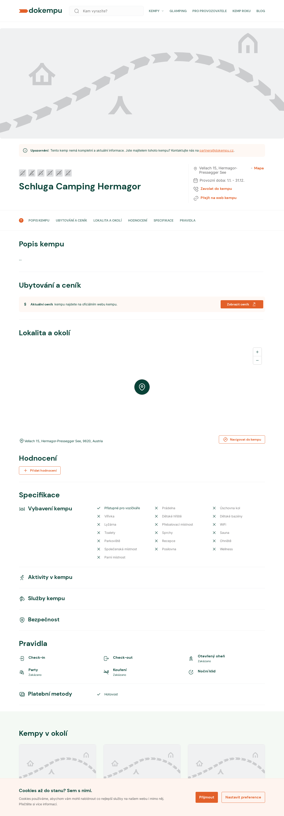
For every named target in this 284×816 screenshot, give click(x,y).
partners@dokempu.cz (216, 150)
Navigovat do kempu (242, 439)
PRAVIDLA (188, 220)
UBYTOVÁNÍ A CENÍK (71, 220)
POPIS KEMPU (38, 220)
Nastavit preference (243, 797)
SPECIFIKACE (163, 220)
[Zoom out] (257, 360)
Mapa (257, 168)
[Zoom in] (257, 352)
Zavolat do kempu (216, 188)
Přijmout (206, 797)
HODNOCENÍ (137, 220)
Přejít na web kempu (219, 198)
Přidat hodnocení (40, 470)
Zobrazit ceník (242, 304)
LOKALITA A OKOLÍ (107, 220)
